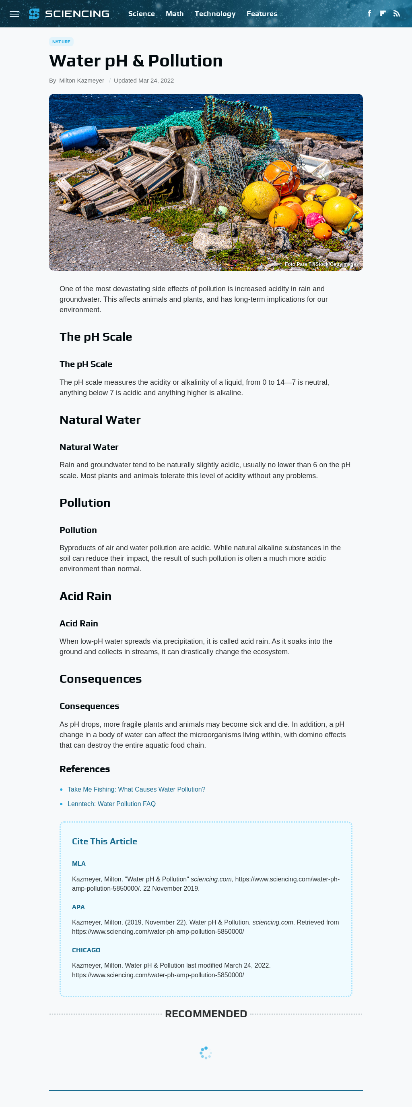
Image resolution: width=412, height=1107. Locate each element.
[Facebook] (369, 13)
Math (175, 13)
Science (141, 13)
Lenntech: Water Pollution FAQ (112, 803)
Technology (215, 13)
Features (262, 13)
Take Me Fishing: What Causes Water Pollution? (137, 789)
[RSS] (396, 13)
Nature (61, 41)
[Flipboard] (383, 13)
